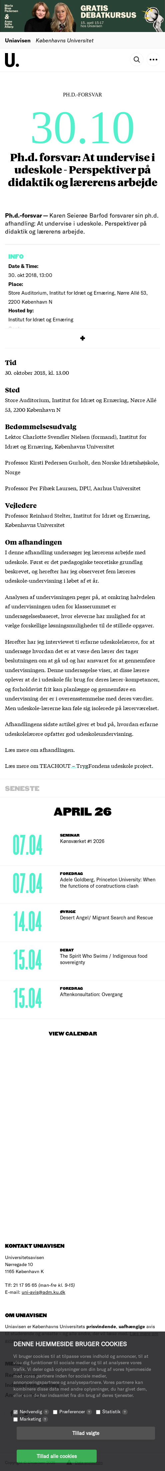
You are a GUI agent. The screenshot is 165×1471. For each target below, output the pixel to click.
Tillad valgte (85, 1433)
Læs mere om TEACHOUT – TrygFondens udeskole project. (79, 765)
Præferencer (75, 1411)
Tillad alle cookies (57, 1456)
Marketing (34, 1419)
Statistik (115, 1411)
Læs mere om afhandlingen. (40, 749)
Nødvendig (34, 1411)
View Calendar (73, 1034)
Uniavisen (18, 40)
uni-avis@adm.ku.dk (43, 1292)
